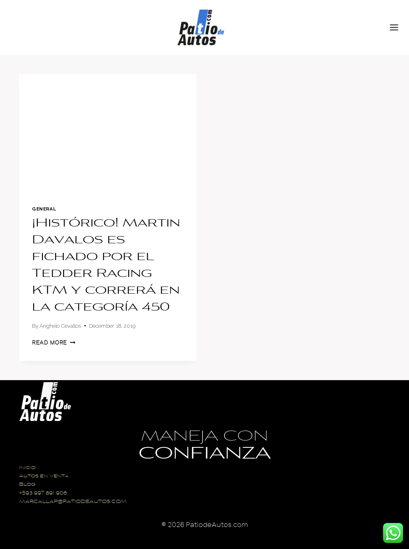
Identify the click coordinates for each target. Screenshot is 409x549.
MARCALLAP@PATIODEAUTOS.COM (73, 502)
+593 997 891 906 (43, 493)
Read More (53, 343)
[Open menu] (397, 27)
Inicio (27, 468)
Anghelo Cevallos (60, 326)
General (44, 209)
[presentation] (108, 133)
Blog (27, 485)
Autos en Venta (44, 476)
